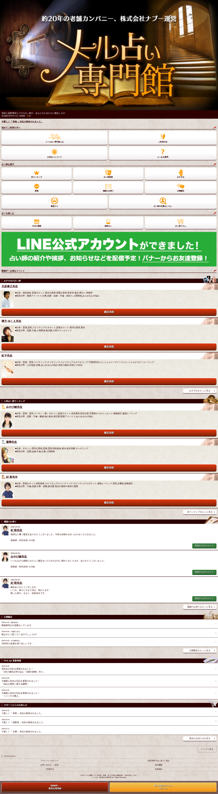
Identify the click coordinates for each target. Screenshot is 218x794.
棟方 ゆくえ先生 (11, 321)
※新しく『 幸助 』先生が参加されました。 (22, 121)
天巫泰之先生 (10, 286)
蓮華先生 (11, 442)
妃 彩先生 (12, 476)
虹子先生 (7, 355)
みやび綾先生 (14, 407)
